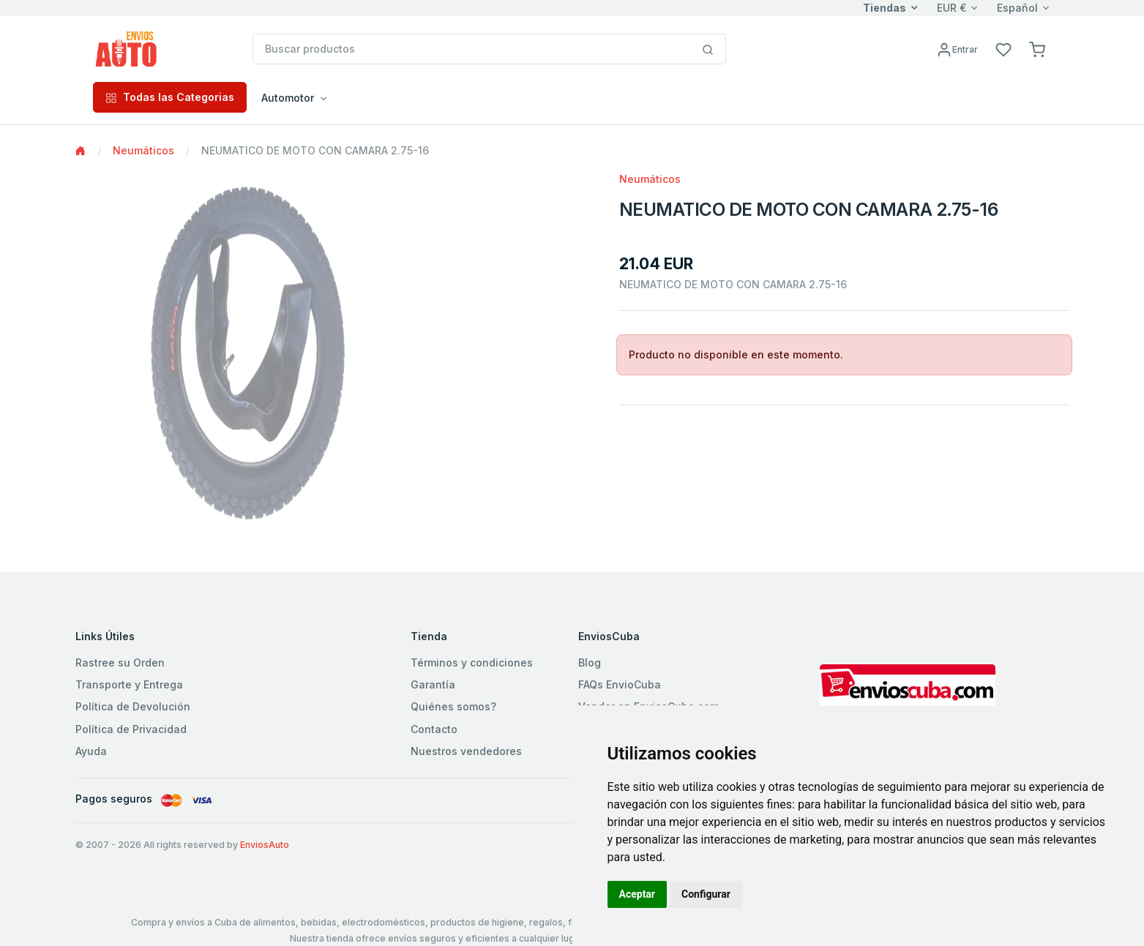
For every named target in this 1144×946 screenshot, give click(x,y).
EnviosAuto (264, 844)
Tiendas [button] (884, 7)
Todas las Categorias (169, 97)
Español (1017, 7)
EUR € (952, 7)
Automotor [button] (287, 97)
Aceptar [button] (637, 894)
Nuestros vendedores (466, 751)
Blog (589, 662)
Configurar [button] (705, 894)
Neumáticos (143, 150)
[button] (1037, 48)
